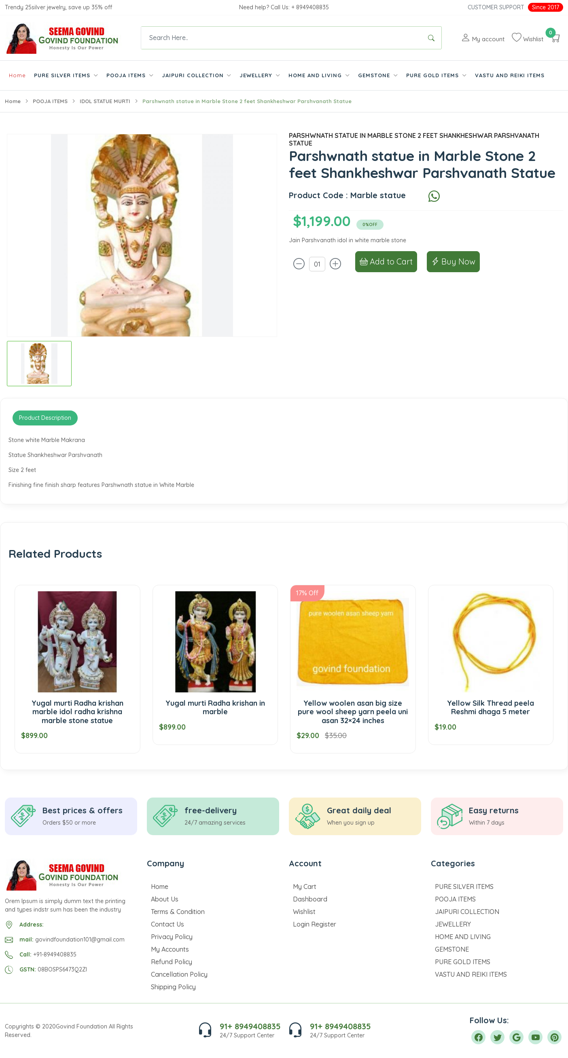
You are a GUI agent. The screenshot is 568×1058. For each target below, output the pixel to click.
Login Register (314, 924)
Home (17, 75)
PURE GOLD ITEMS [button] (433, 75)
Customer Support (496, 7)
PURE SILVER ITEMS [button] (63, 75)
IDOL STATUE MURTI (105, 101)
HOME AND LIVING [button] (316, 75)
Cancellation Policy (179, 974)
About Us (164, 899)
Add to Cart (386, 261)
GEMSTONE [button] (375, 75)
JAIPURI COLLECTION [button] (194, 75)
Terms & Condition (178, 912)
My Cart (304, 886)
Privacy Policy (172, 937)
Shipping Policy (173, 987)
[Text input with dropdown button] (281, 38)
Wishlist (304, 912)
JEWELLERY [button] (256, 75)
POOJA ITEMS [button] (127, 75)
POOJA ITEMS (50, 101)
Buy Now (453, 261)
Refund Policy (171, 962)
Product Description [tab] (45, 417)
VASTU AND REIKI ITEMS (510, 75)
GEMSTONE (452, 949)
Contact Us (167, 924)
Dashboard (310, 899)
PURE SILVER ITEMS (464, 886)
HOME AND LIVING (463, 937)
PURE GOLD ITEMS (462, 962)
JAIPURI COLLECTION (467, 912)
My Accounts (170, 949)
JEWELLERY (453, 924)
